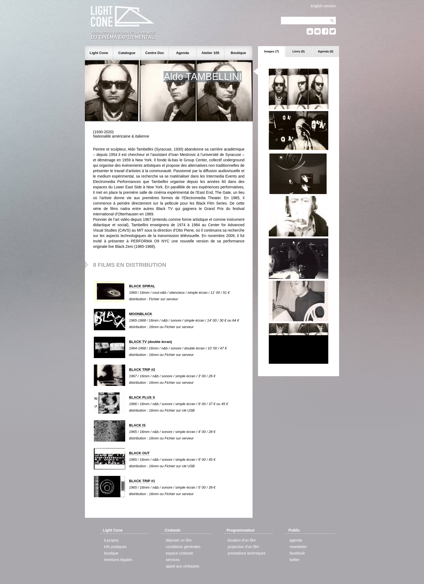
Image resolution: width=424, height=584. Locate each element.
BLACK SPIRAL (142, 286)
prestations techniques (247, 553)
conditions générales (183, 547)
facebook (297, 553)
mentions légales (118, 560)
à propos (111, 540)
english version (323, 6)
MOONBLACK (140, 314)
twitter (295, 560)
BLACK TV (138, 342)
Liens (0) (298, 51)
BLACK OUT (139, 453)
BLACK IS (137, 425)
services (173, 560)
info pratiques (115, 547)
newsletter (298, 547)
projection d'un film (243, 547)
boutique (111, 553)
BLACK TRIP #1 (142, 481)
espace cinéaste (179, 553)
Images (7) (271, 51)
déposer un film (179, 540)
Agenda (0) (325, 51)
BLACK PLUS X (142, 397)
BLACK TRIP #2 (142, 370)
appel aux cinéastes (182, 566)
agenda (296, 540)
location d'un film (242, 540)
